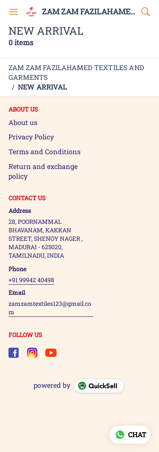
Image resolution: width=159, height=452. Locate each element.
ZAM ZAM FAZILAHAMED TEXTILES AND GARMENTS (89, 12)
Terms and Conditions (44, 151)
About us (22, 122)
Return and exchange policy (43, 171)
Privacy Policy (31, 136)
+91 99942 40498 (31, 280)
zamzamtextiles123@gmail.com (49, 308)
